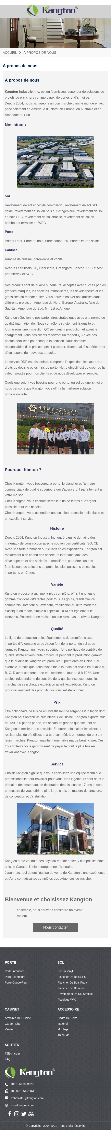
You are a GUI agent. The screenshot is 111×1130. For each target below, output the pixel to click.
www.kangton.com (22, 1105)
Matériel (63, 1023)
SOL (61, 962)
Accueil (10, 52)
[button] (55, 927)
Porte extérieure (15, 976)
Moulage (63, 1029)
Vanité (9, 1029)
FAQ (8, 1059)
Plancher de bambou (71, 988)
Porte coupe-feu (16, 982)
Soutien (12, 1045)
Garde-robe (13, 1023)
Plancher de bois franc (73, 982)
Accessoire (68, 1009)
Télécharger (12, 1053)
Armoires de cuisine (18, 1018)
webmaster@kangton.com (27, 1098)
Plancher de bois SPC (72, 976)
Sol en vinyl (65, 971)
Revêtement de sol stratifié (75, 993)
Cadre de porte (67, 1018)
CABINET (12, 1009)
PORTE (10, 962)
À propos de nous (39, 52)
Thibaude (63, 1035)
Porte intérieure (15, 971)
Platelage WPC (67, 999)
